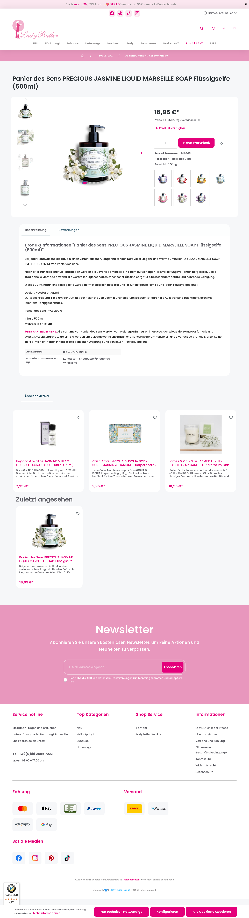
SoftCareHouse (120, 896)
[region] (124, 454)
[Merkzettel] (212, 28)
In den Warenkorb (196, 142)
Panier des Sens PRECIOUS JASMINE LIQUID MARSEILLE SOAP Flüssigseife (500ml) (46, 565)
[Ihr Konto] (223, 28)
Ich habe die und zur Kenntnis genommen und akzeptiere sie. (126, 686)
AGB (89, 684)
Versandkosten (132, 886)
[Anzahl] (165, 143)
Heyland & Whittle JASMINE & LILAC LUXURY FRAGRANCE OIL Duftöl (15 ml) (48, 466)
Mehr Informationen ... (48, 913)
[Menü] (17, 884)
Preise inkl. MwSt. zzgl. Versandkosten (177, 120)
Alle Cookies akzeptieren (212, 911)
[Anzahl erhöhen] (173, 143)
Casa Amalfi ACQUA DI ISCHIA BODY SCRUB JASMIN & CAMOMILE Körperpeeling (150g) (120, 466)
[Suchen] (201, 28)
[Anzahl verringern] (158, 143)
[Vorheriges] (44, 152)
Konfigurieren (167, 911)
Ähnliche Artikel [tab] (36, 396)
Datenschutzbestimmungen (115, 684)
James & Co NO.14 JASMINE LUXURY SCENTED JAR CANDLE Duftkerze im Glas (198, 466)
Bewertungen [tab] (66, 230)
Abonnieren (172, 673)
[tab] (33, 230)
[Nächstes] (141, 152)
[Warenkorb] (233, 28)
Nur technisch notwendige (121, 911)
